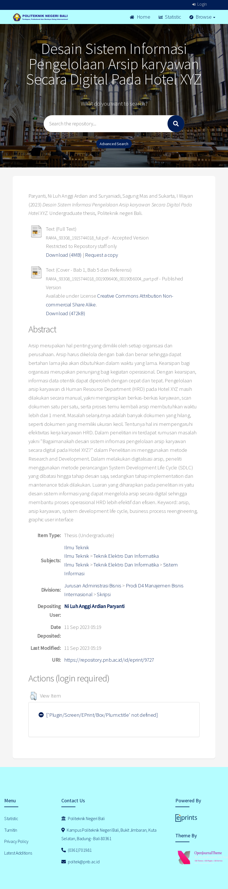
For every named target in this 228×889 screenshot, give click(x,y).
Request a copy (101, 255)
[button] (33, 696)
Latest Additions (18, 853)
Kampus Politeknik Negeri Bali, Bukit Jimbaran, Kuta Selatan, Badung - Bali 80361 (109, 834)
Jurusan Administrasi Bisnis (92, 585)
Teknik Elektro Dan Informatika (126, 556)
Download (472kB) (65, 313)
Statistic (170, 17)
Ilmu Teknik (76, 547)
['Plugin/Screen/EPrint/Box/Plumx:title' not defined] (98, 715)
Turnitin (10, 830)
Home (140, 17)
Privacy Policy (16, 841)
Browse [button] (202, 17)
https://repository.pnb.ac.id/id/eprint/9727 (109, 660)
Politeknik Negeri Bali (83, 818)
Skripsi (103, 594)
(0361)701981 (76, 850)
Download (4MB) (64, 255)
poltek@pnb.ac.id (80, 861)
